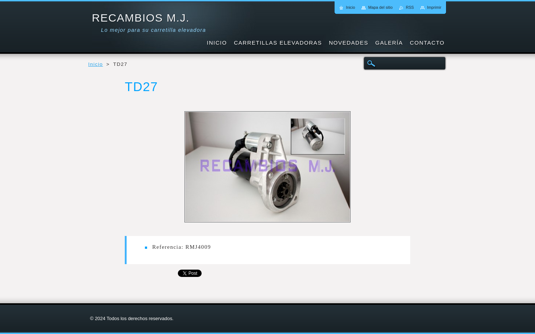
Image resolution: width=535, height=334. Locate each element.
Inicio (95, 64)
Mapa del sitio (380, 7)
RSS (410, 7)
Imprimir (434, 7)
